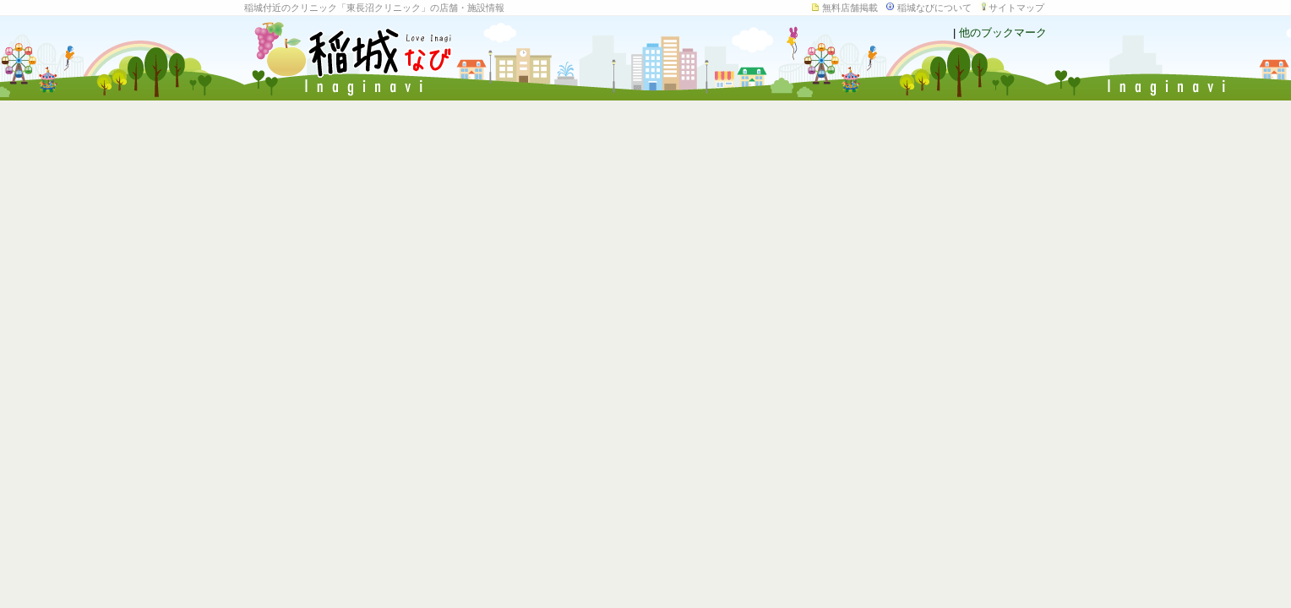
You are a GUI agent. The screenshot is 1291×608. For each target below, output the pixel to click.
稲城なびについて (934, 8)
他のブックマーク (1003, 32)
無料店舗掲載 (850, 8)
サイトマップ (1016, 8)
